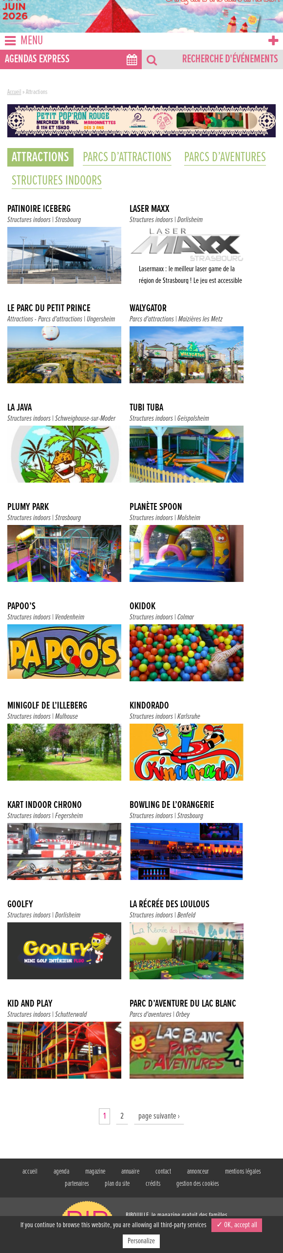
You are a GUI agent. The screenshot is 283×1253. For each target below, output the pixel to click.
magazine (95, 1172)
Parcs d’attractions (127, 157)
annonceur (198, 1172)
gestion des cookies (197, 1184)
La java (19, 408)
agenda (61, 1172)
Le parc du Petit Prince (49, 308)
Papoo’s (21, 606)
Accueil (14, 92)
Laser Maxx (150, 209)
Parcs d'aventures (150, 1015)
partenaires (77, 1184)
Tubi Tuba (146, 408)
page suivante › (159, 1116)
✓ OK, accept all (236, 1225)
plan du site (117, 1184)
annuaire (130, 1172)
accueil (30, 1172)
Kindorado (149, 706)
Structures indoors (57, 180)
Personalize (141, 1241)
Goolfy (20, 904)
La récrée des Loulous (169, 904)
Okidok (142, 606)
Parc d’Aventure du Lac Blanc (183, 1004)
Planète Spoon (156, 507)
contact (163, 1172)
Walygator (148, 308)
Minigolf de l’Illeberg (47, 706)
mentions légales (243, 1172)
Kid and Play (30, 1004)
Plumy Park (28, 507)
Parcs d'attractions (60, 319)
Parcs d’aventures (225, 157)
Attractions (20, 319)
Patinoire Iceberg (39, 209)
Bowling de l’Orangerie (172, 805)
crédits (153, 1184)
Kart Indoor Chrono (44, 805)
